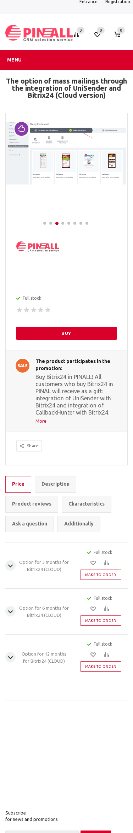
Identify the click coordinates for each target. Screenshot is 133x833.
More (40, 421)
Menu (14, 60)
